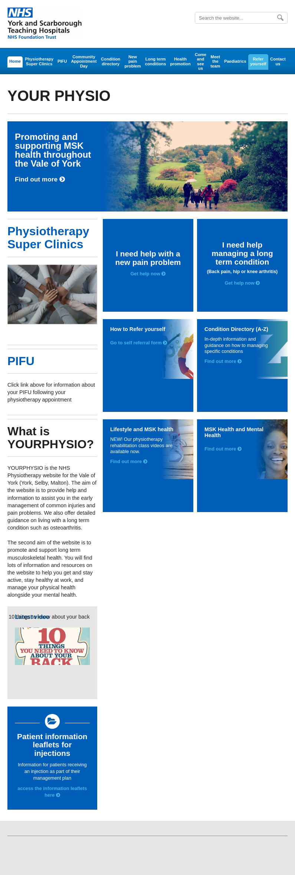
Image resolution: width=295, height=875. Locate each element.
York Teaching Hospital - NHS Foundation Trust (44, 23)
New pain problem (132, 61)
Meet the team (215, 61)
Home (15, 61)
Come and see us (200, 61)
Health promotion (180, 61)
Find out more (40, 179)
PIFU (62, 61)
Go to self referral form (138, 342)
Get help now (147, 273)
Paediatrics (235, 61)
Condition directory (110, 61)
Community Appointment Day (83, 61)
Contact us (278, 61)
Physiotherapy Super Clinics (39, 61)
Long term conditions (155, 61)
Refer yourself (258, 61)
